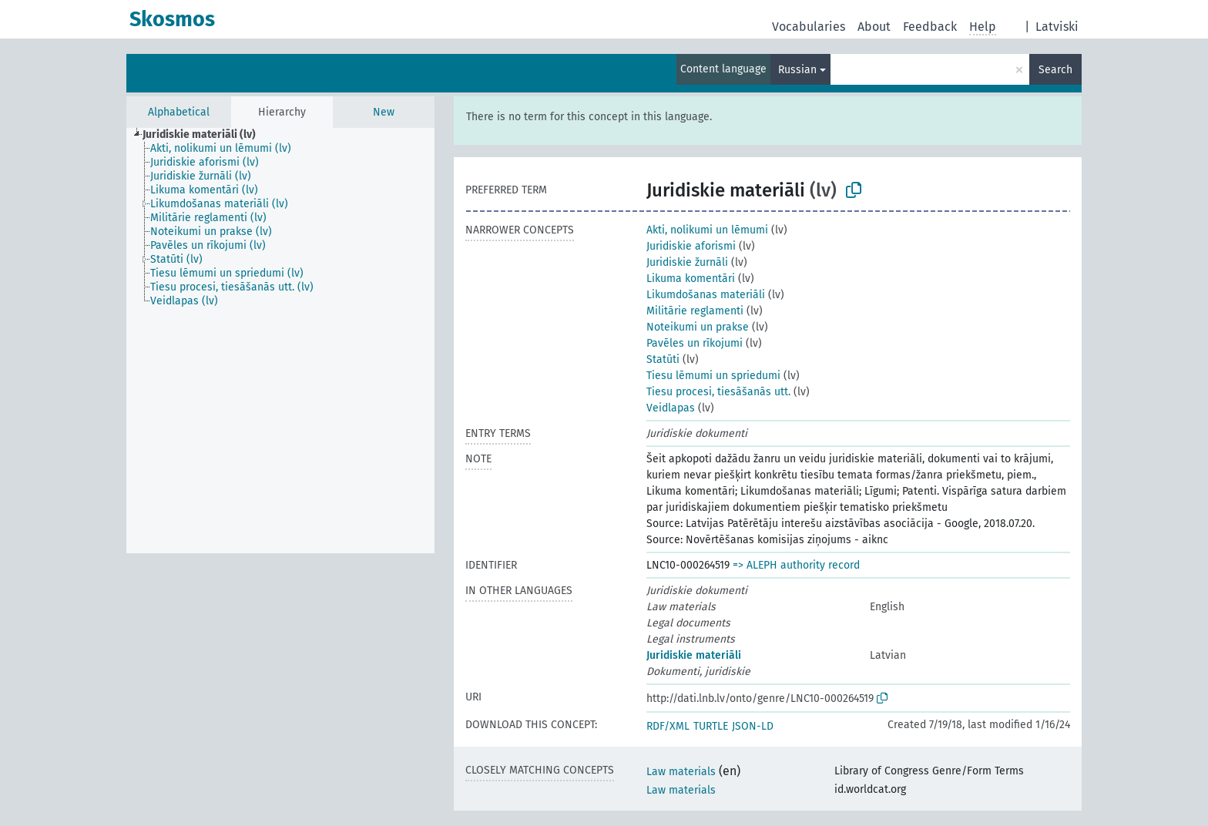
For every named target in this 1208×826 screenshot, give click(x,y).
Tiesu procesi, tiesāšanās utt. (718, 391)
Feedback (930, 26)
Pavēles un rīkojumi (694, 343)
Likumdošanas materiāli (705, 294)
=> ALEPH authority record (796, 565)
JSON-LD (752, 726)
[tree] (280, 340)
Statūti (663, 359)
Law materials (681, 771)
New (383, 112)
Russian (797, 69)
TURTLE (710, 726)
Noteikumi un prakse (697, 327)
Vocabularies (808, 26)
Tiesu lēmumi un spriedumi (713, 375)
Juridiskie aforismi (691, 246)
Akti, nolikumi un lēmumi (707, 230)
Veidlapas (670, 408)
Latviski (1057, 26)
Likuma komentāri (690, 278)
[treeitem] (206, 135)
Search (1055, 69)
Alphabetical (179, 112)
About (874, 26)
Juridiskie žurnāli (687, 262)
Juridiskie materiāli (693, 655)
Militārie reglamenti (694, 310)
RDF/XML (668, 726)
